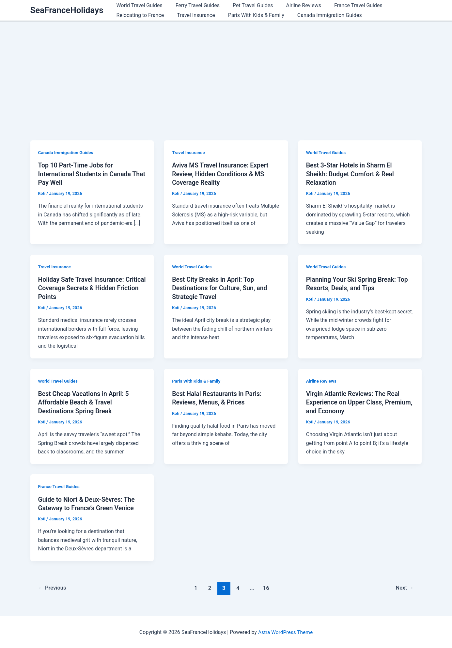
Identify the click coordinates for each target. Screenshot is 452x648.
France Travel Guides (346, 5)
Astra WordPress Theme (285, 631)
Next (404, 587)
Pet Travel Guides (246, 5)
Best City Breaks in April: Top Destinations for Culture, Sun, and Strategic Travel (221, 288)
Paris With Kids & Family (250, 15)
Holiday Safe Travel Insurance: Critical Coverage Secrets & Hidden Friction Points (89, 288)
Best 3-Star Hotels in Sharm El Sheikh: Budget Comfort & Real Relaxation (351, 173)
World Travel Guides (138, 5)
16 (267, 587)
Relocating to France (139, 15)
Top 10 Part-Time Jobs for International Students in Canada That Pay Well (86, 173)
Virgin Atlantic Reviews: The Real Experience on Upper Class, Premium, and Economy (354, 401)
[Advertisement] (226, 70)
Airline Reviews (294, 5)
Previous (53, 587)
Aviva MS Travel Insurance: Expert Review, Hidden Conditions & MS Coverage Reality (221, 173)
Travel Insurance (192, 15)
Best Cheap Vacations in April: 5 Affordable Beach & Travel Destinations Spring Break (85, 401)
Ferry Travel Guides (194, 5)
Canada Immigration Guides (320, 15)
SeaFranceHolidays (66, 10)
